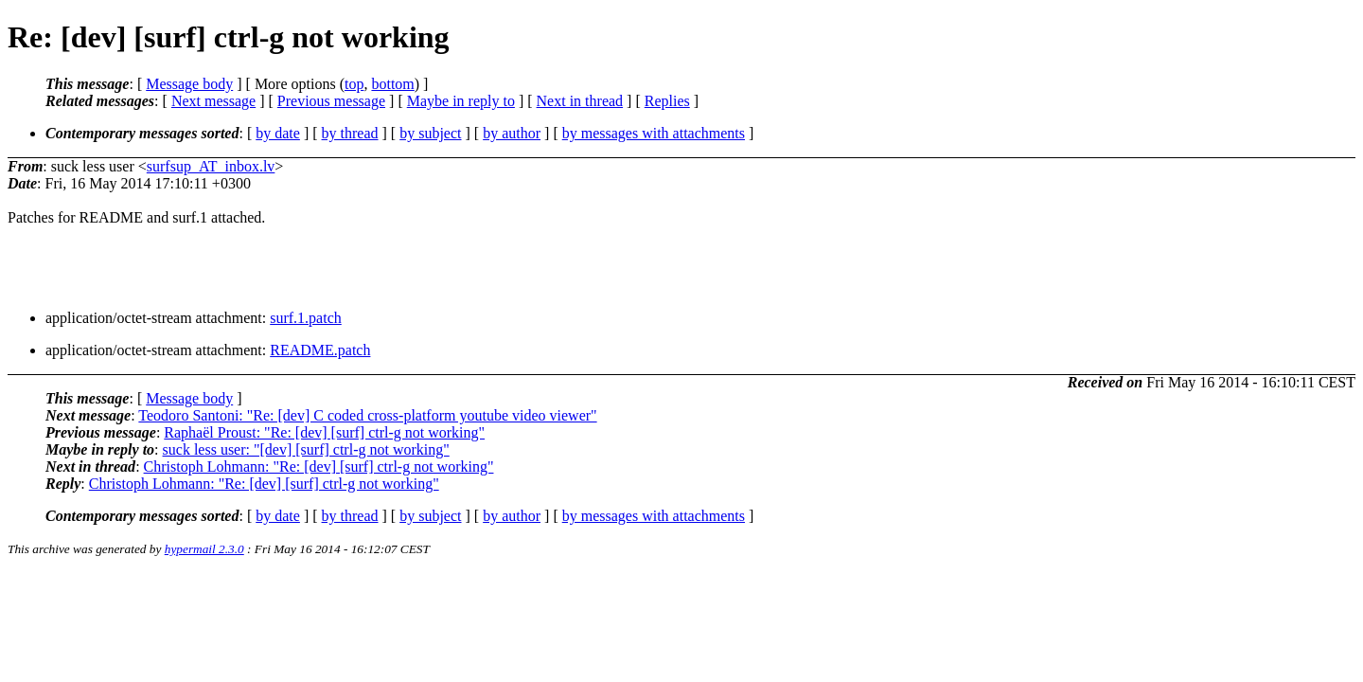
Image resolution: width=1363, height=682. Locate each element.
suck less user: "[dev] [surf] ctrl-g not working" (306, 449)
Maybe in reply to (461, 101)
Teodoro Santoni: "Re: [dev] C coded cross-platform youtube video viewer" (367, 415)
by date (278, 133)
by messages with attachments (653, 133)
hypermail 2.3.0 (204, 549)
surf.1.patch (306, 318)
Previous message (331, 101)
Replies (667, 101)
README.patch (320, 350)
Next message (213, 101)
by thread (350, 133)
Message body (189, 84)
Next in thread (580, 101)
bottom (392, 84)
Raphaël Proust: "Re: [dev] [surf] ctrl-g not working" (324, 432)
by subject (430, 133)
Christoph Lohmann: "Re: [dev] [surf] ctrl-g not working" (319, 466)
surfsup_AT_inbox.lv (211, 166)
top (354, 84)
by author (511, 133)
